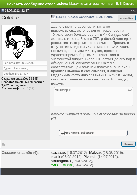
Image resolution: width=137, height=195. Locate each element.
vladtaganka (61, 161)
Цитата (128, 143)
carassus (58, 153)
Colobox (10, 17)
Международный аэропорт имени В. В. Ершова (101, 3)
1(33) (30, 88)
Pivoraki (89, 157)
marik (55, 157)
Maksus (95, 153)
